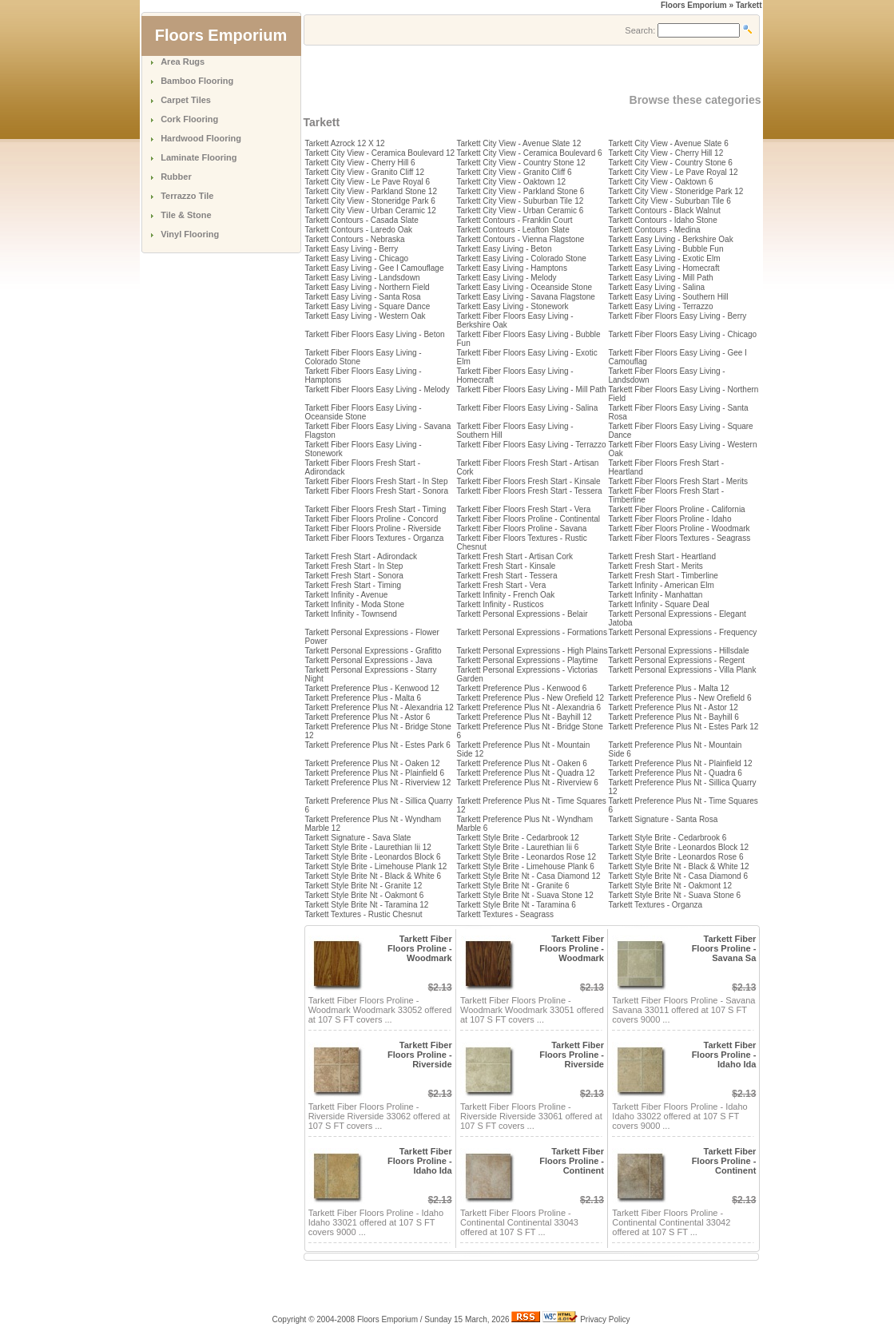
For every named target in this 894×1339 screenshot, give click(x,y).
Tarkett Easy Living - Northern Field (367, 287)
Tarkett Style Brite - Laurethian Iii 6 (518, 847)
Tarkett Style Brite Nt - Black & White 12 (679, 866)
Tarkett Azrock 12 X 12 (345, 143)
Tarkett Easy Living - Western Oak (365, 316)
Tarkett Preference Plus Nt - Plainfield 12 (681, 763)
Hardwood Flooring (201, 138)
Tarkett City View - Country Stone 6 (671, 162)
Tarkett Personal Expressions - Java (369, 660)
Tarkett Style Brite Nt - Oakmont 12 (671, 885)
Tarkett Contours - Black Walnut (665, 210)
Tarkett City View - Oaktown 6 (661, 181)
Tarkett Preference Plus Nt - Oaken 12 (372, 763)
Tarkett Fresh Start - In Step (354, 566)
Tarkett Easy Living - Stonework (513, 306)
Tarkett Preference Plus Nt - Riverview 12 (378, 782)
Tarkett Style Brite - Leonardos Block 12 (679, 847)
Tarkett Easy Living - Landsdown (362, 277)
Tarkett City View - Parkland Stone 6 (521, 191)
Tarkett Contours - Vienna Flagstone (521, 239)
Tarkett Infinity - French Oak (506, 594)
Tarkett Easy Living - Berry (352, 248)
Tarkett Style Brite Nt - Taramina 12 (367, 904)
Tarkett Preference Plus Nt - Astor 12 (673, 707)
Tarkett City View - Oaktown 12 (511, 181)
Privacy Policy (605, 1319)
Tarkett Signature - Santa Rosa (663, 819)
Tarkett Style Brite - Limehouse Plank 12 (376, 866)
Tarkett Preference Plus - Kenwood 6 (522, 688)
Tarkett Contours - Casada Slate (362, 220)
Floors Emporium (694, 5)
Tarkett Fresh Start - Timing (353, 585)
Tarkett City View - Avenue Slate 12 (519, 143)
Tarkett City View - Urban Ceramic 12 (370, 210)
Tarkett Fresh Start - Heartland (663, 556)
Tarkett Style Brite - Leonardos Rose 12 (527, 856)
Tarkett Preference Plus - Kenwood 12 (372, 688)
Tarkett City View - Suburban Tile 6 (670, 201)
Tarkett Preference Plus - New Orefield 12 (531, 697)
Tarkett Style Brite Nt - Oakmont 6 (364, 895)
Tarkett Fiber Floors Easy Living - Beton (375, 334)
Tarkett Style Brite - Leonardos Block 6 (373, 856)
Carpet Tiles (186, 100)
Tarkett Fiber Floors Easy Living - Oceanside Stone (363, 412)
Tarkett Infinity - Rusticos (500, 604)
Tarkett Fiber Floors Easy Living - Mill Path (531, 389)
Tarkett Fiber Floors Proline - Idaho (670, 519)
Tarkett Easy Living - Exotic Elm (665, 258)
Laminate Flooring (198, 157)
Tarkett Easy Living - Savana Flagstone (526, 296)
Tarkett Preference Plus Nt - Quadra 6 (675, 773)
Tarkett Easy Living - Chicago (357, 258)
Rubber (176, 176)
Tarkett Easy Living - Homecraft (664, 268)
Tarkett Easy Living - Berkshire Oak (671, 239)
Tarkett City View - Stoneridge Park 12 (676, 191)
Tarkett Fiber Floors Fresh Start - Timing (376, 509)
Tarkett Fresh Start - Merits (656, 566)
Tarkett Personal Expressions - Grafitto (373, 650)
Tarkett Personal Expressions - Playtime (527, 660)
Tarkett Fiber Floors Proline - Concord (372, 519)
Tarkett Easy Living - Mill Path (661, 277)
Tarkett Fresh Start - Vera (501, 585)
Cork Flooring (189, 119)
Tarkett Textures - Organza (656, 904)
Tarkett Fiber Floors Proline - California (677, 509)
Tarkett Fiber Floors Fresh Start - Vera (524, 509)
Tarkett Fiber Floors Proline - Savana (522, 528)
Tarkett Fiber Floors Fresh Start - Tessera (529, 491)
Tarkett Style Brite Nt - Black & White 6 (373, 876)
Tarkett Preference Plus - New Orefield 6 (680, 697)
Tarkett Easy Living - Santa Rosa (363, 296)
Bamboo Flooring (197, 80)
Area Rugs (183, 61)
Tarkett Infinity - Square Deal (659, 604)
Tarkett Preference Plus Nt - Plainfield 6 (375, 773)
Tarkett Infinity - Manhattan (656, 594)
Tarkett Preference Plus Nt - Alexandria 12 (379, 707)
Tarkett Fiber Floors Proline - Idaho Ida (724, 1054)
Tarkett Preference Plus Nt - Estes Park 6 (378, 745)
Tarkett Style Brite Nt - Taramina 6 (516, 904)
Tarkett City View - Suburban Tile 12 (520, 201)
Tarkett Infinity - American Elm (661, 585)
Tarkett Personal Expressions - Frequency (683, 632)
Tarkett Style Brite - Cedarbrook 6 (668, 837)
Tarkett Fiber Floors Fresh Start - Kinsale (529, 481)
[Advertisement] (490, 69)
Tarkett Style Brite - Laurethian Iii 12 (368, 847)
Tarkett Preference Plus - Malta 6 (363, 697)
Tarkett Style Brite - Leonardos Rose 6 (676, 856)
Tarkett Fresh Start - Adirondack (361, 556)
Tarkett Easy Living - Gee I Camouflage (374, 268)
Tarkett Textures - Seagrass (505, 914)
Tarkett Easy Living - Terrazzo (661, 306)
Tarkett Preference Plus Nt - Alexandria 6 (529, 707)
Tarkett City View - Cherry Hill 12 (666, 153)
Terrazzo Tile (187, 196)
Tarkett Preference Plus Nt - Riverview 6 (527, 782)
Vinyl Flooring (190, 234)
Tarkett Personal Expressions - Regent (677, 660)
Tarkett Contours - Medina (655, 229)
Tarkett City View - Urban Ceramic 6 (520, 210)
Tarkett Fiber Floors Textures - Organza (374, 538)
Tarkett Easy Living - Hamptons (512, 268)
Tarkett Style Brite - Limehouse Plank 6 (525, 866)
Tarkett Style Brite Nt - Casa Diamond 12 (529, 876)
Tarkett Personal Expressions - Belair (522, 614)
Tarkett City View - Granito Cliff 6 (514, 172)
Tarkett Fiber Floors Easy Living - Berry (678, 316)
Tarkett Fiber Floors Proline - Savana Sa (724, 948)
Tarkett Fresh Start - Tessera (507, 575)
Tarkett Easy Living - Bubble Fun (666, 248)
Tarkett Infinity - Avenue (346, 594)
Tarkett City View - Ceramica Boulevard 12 (380, 153)
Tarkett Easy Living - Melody (507, 277)
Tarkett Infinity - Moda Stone (355, 604)
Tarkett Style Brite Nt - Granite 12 (364, 885)
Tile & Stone (186, 215)
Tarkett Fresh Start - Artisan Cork (515, 556)
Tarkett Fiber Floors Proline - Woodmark (679, 528)
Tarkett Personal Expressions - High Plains (532, 650)
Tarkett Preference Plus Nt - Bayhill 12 (524, 717)
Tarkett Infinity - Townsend (351, 614)
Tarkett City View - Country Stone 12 (521, 162)
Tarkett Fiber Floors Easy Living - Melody (377, 389)
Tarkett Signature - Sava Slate (358, 837)
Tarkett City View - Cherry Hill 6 (360, 162)
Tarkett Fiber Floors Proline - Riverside (373, 528)
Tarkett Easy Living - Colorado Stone (521, 258)
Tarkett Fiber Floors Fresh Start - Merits (678, 481)
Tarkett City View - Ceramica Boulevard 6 (529, 153)
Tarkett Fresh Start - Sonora (354, 575)
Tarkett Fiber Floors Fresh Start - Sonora (377, 491)
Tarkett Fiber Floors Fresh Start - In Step (376, 481)
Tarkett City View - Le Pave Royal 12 (673, 172)
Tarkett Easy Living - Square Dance (368, 306)
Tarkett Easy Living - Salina (657, 287)
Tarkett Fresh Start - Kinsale (506, 566)
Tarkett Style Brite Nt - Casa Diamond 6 (679, 876)
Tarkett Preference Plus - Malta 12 (669, 688)
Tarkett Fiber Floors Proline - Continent (571, 1160)
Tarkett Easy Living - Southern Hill (669, 296)
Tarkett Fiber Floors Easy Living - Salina (527, 407)
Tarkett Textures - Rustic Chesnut (364, 914)
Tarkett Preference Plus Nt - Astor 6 (368, 717)
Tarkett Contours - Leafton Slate (513, 229)
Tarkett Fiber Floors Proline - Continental (529, 519)
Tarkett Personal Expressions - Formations (532, 632)
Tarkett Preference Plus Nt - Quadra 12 (526, 773)
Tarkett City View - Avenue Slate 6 (669, 143)
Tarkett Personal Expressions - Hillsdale (679, 650)
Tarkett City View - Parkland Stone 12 (371, 191)
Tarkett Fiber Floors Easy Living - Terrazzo (531, 444)
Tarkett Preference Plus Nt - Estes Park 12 (684, 726)
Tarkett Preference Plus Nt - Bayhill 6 (674, 717)
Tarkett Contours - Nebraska (355, 239)
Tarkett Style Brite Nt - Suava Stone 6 (675, 895)
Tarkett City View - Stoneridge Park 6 (370, 201)
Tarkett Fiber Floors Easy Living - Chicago (683, 334)
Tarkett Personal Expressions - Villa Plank (683, 670)
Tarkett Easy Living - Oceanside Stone (525, 287)
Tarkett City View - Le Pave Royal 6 (368, 181)
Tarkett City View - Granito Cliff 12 (365, 172)
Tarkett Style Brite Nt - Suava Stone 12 (525, 895)
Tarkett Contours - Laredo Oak (359, 229)
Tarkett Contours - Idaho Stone (663, 220)
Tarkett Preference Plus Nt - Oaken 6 (522, 763)
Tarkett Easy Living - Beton (504, 248)
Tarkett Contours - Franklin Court (515, 220)
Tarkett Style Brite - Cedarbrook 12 (518, 837)
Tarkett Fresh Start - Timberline (663, 575)
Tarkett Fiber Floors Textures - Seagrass (680, 538)
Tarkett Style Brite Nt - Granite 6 (513, 885)
